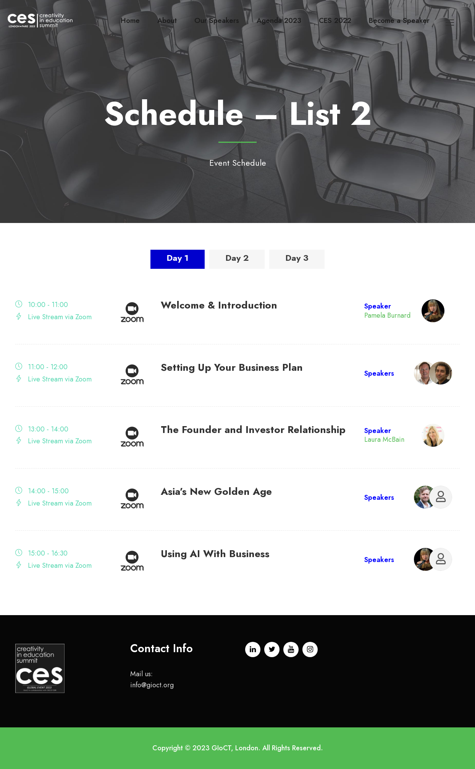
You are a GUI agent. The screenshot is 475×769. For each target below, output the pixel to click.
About (167, 20)
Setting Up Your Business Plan (232, 367)
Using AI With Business (215, 553)
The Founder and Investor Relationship (253, 429)
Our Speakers (216, 20)
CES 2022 (335, 20)
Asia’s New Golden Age (216, 491)
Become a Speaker (399, 20)
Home (130, 20)
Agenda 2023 (279, 20)
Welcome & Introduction (219, 305)
